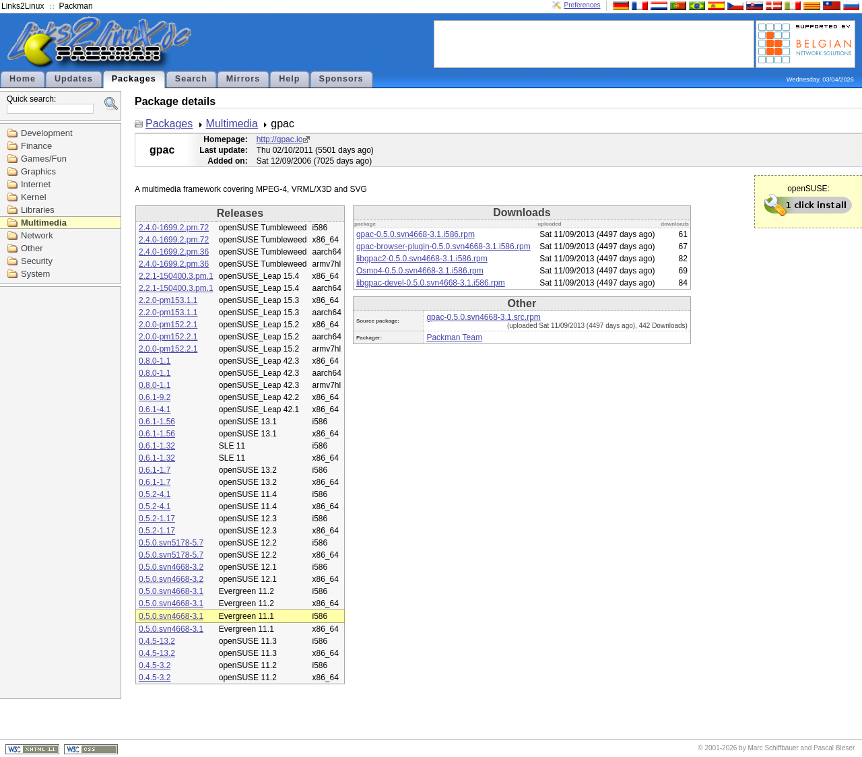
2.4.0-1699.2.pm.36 (174, 252)
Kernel (33, 197)
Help (289, 79)
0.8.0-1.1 (154, 361)
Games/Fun (44, 159)
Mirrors (243, 79)
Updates (74, 79)
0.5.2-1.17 (157, 518)
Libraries (38, 210)
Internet (36, 184)
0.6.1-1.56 (157, 421)
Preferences (582, 5)
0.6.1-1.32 (157, 446)
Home (22, 79)
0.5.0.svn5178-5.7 (171, 543)
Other (32, 248)
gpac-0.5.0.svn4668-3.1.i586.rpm (415, 234)
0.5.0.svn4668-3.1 (171, 591)
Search (191, 79)
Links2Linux (22, 6)
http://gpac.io (280, 139)
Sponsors (341, 79)
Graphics (38, 171)
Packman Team (454, 337)
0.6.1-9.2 (154, 397)
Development (47, 133)
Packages (134, 79)
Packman (76, 6)
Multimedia (44, 223)
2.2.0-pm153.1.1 (168, 300)
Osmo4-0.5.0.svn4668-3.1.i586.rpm (420, 270)
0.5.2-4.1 (154, 494)
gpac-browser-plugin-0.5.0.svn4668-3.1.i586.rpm (443, 246)
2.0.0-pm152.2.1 (168, 324)
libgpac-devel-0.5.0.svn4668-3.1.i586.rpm (430, 283)
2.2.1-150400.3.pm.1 (176, 276)
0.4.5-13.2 (157, 641)
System (35, 274)
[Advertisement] (594, 43)
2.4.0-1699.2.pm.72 (174, 227)
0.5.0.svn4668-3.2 (171, 567)
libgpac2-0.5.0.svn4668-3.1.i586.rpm (422, 258)
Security (37, 261)
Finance (36, 146)
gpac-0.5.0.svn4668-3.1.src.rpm (483, 317)
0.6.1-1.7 (154, 470)
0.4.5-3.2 (154, 665)
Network (37, 235)
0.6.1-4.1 (154, 409)
